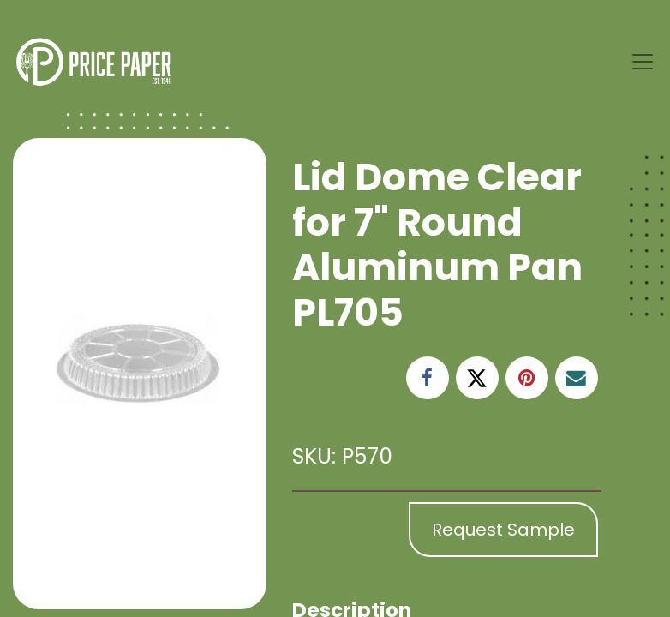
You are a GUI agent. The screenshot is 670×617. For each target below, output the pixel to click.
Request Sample (503, 530)
